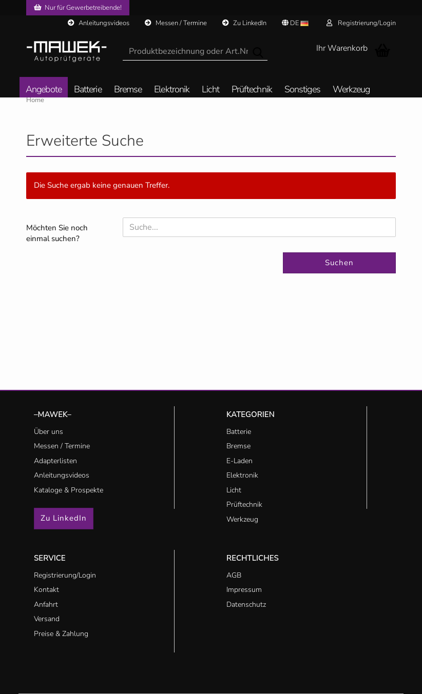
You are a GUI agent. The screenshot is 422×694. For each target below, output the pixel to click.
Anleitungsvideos (98, 23)
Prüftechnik (252, 90)
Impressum (244, 589)
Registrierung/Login (361, 23)
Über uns (48, 432)
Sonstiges (302, 90)
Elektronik (171, 90)
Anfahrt (46, 604)
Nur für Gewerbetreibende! (78, 7)
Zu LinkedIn (244, 23)
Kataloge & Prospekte (68, 490)
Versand (47, 619)
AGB (233, 575)
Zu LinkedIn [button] (64, 518)
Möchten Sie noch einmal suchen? (57, 233)
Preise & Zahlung (61, 634)
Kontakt (46, 589)
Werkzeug (351, 90)
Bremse (128, 90)
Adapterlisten (55, 461)
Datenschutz (246, 604)
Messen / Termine (176, 23)
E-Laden (239, 461)
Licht (210, 90)
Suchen (339, 262)
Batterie (88, 90)
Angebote (44, 90)
